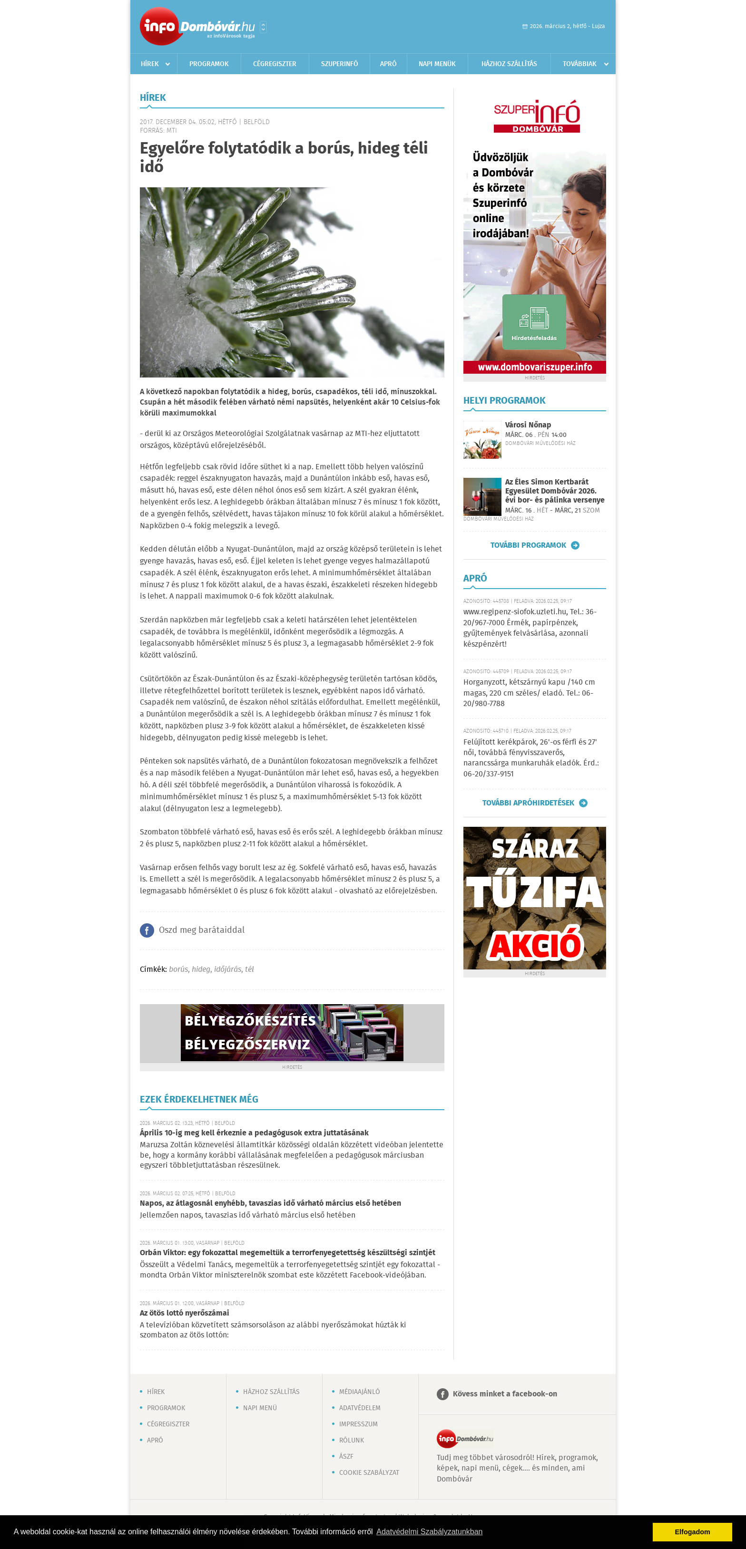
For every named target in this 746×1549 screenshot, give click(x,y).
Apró (388, 64)
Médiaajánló (359, 1392)
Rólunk (351, 1440)
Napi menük (437, 64)
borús (178, 970)
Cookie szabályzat (369, 1473)
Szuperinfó (339, 64)
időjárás (227, 970)
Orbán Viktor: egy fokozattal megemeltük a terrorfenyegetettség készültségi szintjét (287, 1253)
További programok (528, 545)
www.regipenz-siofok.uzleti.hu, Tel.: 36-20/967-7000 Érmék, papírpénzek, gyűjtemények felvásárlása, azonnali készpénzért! (530, 628)
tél (249, 970)
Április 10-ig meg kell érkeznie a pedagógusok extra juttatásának (254, 1133)
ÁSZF (346, 1457)
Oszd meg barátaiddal (202, 930)
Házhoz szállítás (509, 64)
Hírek (150, 64)
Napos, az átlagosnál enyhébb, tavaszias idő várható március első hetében (270, 1204)
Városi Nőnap (528, 425)
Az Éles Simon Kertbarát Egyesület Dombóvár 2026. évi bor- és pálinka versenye (555, 491)
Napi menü (260, 1408)
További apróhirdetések (528, 803)
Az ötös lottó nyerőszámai (184, 1313)
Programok (209, 64)
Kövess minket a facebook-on (505, 1394)
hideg (201, 970)
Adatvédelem (360, 1408)
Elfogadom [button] (692, 1532)
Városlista (263, 27)
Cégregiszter (274, 64)
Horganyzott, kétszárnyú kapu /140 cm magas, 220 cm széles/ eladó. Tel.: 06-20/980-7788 (529, 693)
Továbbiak (580, 64)
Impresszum (358, 1424)
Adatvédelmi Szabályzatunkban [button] (429, 1532)
